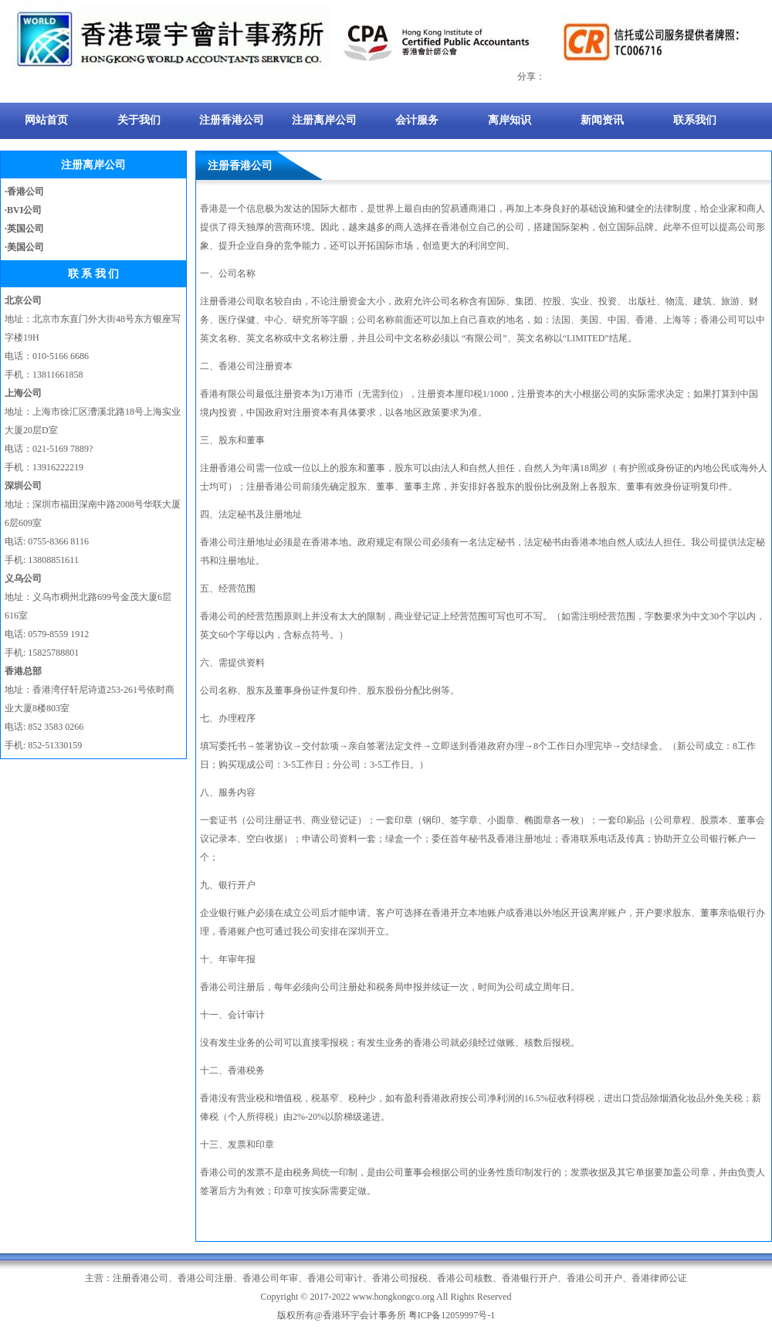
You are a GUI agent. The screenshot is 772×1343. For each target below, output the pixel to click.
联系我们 (694, 120)
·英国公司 (24, 228)
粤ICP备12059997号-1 (452, 1315)
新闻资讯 (602, 120)
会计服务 (416, 120)
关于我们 (139, 120)
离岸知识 (509, 120)
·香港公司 (24, 191)
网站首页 (46, 120)
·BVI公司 (23, 210)
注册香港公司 (231, 120)
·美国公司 (24, 247)
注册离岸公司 (324, 120)
